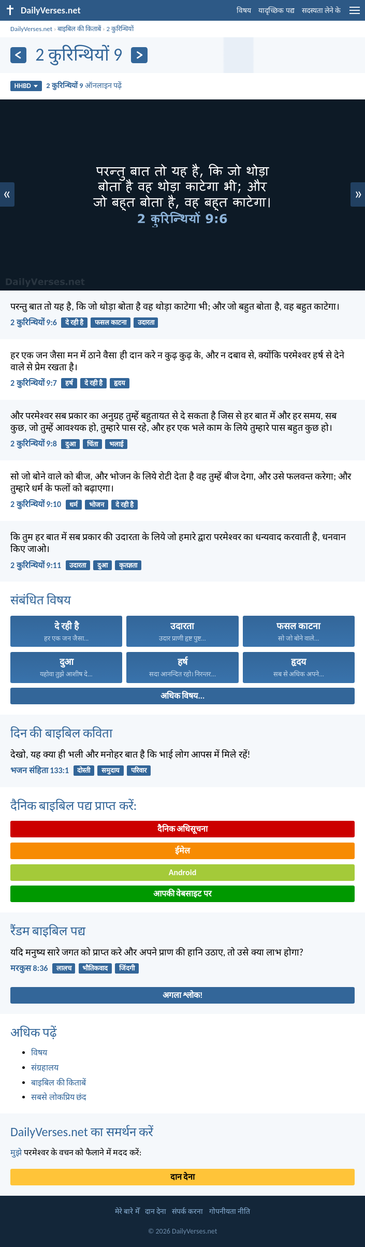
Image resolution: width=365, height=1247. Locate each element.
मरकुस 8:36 (29, 968)
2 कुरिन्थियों (120, 29)
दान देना (182, 1177)
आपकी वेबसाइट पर (182, 893)
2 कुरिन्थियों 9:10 (35, 504)
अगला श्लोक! (183, 995)
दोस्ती (83, 770)
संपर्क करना (187, 1211)
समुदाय (110, 770)
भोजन (96, 505)
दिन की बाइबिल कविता (61, 733)
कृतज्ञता (128, 565)
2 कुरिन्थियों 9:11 (35, 565)
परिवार (139, 770)
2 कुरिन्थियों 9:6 (33, 322)
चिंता (92, 444)
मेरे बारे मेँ (127, 1211)
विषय (244, 10)
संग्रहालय (45, 1067)
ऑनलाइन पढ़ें (84, 85)
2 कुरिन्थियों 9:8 (33, 443)
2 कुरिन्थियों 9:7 (33, 383)
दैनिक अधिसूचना (182, 829)
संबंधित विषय (40, 599)
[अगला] (139, 55)
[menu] (354, 14)
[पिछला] (18, 55)
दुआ (70, 444)
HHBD (26, 86)
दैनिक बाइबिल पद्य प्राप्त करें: (73, 805)
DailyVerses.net (31, 29)
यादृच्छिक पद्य (276, 10)
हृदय (119, 383)
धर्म (73, 505)
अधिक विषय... (182, 696)
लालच (63, 968)
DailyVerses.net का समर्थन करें (81, 1131)
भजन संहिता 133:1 (39, 770)
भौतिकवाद (95, 968)
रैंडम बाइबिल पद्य (47, 930)
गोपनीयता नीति (229, 1211)
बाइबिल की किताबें (79, 29)
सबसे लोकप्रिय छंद (58, 1097)
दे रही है (74, 322)
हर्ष (69, 383)
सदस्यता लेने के (321, 10)
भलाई (116, 444)
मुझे (16, 1152)
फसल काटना (110, 322)
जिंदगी (127, 968)
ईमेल (182, 851)
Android (182, 872)
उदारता (146, 322)
